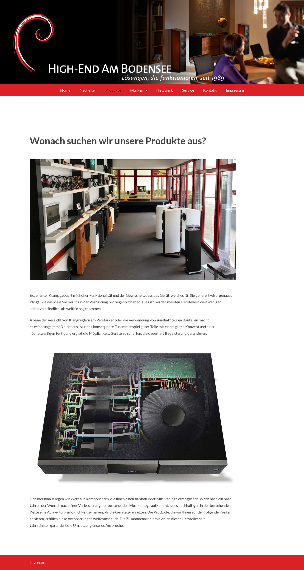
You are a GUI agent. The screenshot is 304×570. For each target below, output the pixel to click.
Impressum (38, 562)
